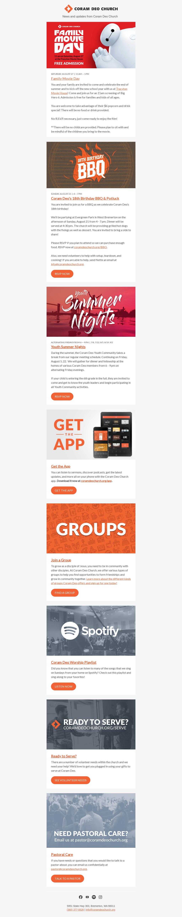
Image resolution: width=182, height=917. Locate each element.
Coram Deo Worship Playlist (73, 662)
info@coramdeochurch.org (67, 264)
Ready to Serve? (63, 756)
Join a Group (61, 560)
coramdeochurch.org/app (96, 480)
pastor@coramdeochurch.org (69, 869)
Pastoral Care (62, 854)
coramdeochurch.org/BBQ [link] (90, 247)
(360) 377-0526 (75, 909)
